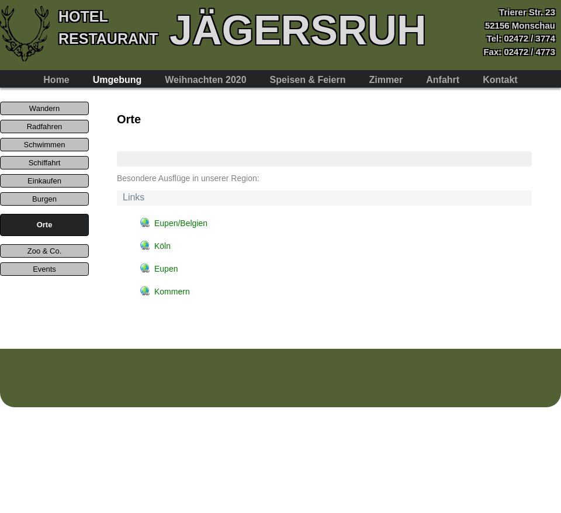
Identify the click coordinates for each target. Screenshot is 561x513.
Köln (162, 246)
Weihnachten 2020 (205, 80)
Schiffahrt (45, 162)
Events (44, 269)
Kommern (172, 291)
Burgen (44, 199)
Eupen (166, 268)
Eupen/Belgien (180, 223)
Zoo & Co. (44, 251)
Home (56, 80)
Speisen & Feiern (308, 80)
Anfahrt (442, 80)
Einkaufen (44, 180)
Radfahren (45, 126)
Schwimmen (44, 144)
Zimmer (386, 80)
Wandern (44, 108)
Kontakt (500, 80)
